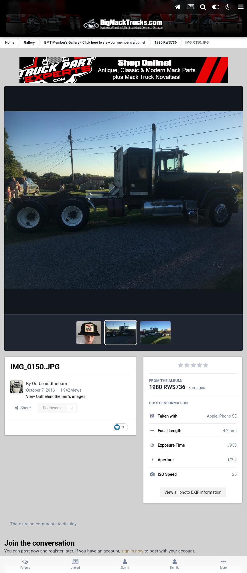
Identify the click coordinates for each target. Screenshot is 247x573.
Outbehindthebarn (49, 383)
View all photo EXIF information (192, 492)
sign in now (132, 551)
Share (23, 408)
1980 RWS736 (167, 387)
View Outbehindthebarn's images (55, 396)
